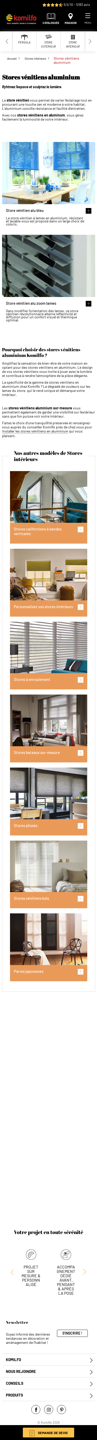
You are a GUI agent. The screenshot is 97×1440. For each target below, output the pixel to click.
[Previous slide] (7, 41)
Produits (14, 1395)
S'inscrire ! (72, 1333)
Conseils (14, 1383)
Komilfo (13, 1360)
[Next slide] (90, 41)
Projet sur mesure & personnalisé (31, 1275)
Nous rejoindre (21, 1371)
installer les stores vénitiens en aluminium (35, 431)
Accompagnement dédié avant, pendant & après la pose (66, 1279)
